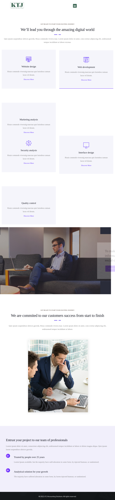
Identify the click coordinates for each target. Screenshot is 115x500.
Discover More (29, 79)
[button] (75, 6)
